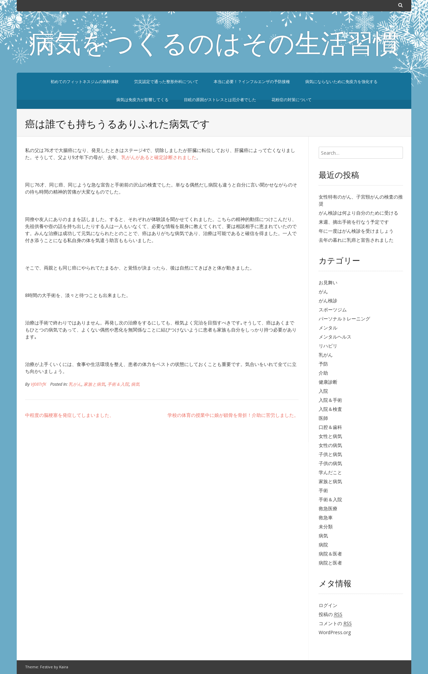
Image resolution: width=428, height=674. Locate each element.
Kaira (63, 666)
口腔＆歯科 (330, 427)
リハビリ (328, 346)
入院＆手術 (330, 400)
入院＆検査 (330, 409)
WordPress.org (335, 632)
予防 (323, 364)
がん (323, 291)
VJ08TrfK (38, 384)
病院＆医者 (330, 553)
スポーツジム (333, 309)
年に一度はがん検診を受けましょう (356, 231)
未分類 (326, 526)
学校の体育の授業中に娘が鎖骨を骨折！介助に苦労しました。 (233, 415)
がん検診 (328, 300)
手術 (323, 490)
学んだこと (330, 472)
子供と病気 (330, 454)
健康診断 (328, 382)
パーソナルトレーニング (344, 318)
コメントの (335, 623)
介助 (323, 373)
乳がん (75, 384)
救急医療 (328, 508)
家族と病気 (94, 384)
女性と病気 (330, 436)
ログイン (328, 605)
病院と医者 (330, 562)
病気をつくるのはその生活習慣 (214, 46)
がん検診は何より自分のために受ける (358, 213)
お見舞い (328, 282)
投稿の (330, 614)
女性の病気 (330, 445)
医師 (323, 418)
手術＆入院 (118, 384)
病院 (323, 544)
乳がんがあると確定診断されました (158, 157)
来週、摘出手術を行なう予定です (354, 222)
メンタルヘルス (335, 336)
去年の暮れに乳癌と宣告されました (356, 240)
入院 (323, 391)
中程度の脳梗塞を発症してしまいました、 (69, 415)
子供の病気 (330, 463)
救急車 (326, 517)
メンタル (328, 327)
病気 (135, 384)
